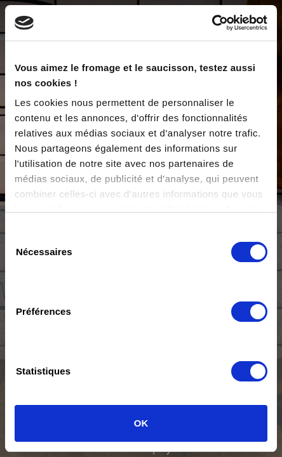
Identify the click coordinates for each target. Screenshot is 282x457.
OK (141, 423)
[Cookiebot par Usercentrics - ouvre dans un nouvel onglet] (211, 23)
